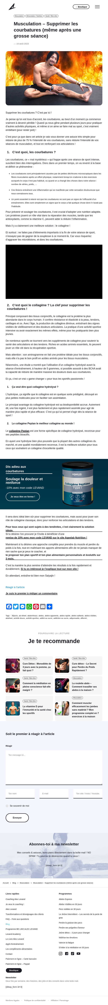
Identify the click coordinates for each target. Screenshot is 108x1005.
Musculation (19, 16)
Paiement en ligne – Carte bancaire (21, 959)
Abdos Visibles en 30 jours (70, 904)
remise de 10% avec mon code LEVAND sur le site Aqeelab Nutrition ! (46, 537)
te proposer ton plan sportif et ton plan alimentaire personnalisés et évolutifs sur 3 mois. (53, 557)
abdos (41, 616)
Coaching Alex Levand (15, 899)
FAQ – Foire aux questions (17, 919)
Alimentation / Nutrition (34, 16)
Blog (14, 883)
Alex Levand (11, 909)
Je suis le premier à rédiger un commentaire (32, 593)
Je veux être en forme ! (23, 496)
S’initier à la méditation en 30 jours (74, 947)
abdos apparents (51, 616)
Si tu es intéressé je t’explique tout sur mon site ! (49, 569)
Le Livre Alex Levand (15, 939)
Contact (9, 954)
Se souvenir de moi (19, 806)
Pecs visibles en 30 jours (69, 909)
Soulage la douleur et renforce (24, 481)
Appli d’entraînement (15, 944)
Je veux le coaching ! (15, 904)
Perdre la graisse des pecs (70, 923)
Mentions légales (12, 1000)
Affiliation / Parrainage (60, 1000)
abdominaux (32, 616)
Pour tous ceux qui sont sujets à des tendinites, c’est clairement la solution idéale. (50, 528)
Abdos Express (65, 899)
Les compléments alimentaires (19, 949)
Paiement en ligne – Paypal (18, 964)
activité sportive (32, 618)
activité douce (19, 618)
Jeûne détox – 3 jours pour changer (74, 933)
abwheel (9, 618)
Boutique (13, 970)
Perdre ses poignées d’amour (72, 928)
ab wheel (22, 616)
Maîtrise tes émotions (68, 937)
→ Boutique (81, 7)
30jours (15, 616)
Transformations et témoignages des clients (25, 914)
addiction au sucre (60, 618)
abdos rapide (65, 616)
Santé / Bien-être (51, 16)
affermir (84, 618)
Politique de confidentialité (35, 1000)
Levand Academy (13, 934)
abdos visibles (90, 616)
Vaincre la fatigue (66, 943)
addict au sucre (46, 618)
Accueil (6, 883)
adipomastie (74, 618)
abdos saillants (77, 616)
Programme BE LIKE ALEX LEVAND (22, 929)
